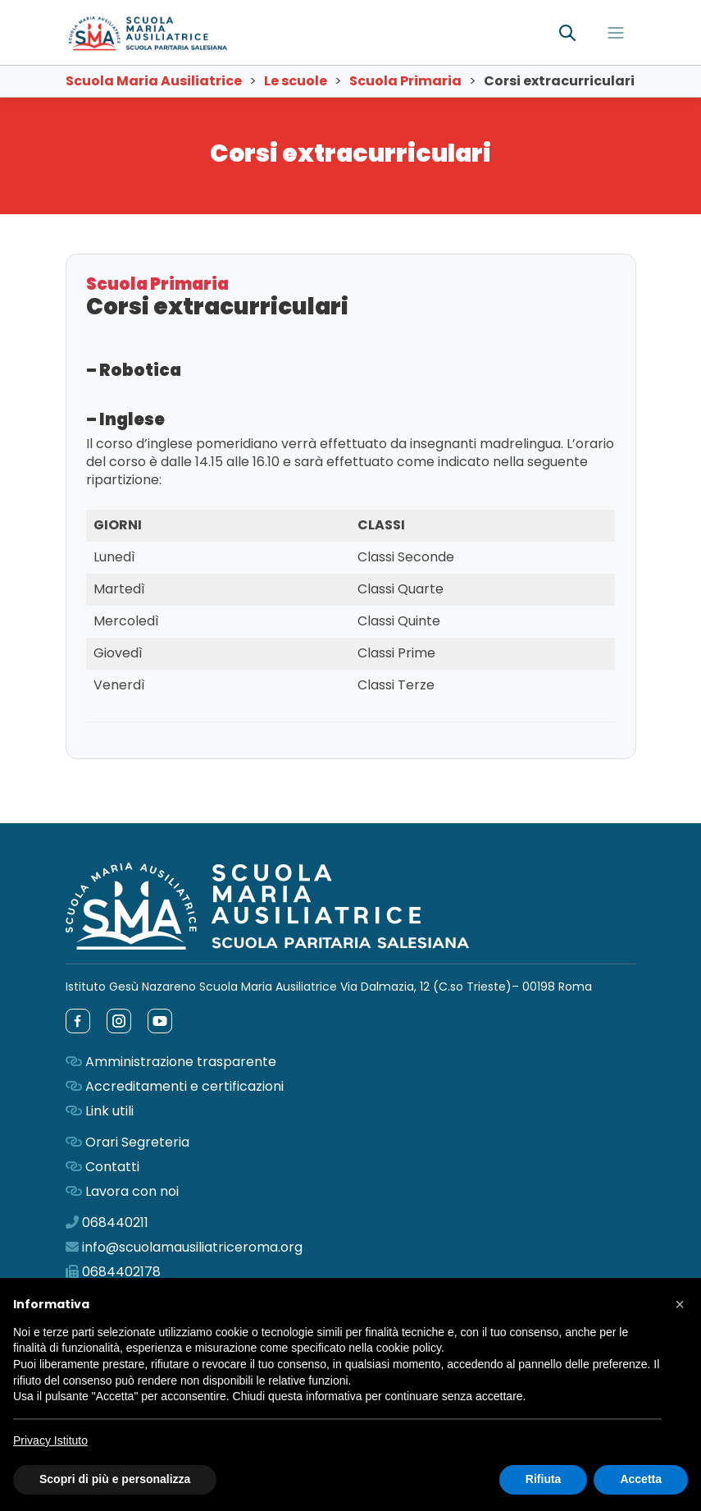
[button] (680, 1304)
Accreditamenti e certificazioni (184, 1086)
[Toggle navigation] (615, 33)
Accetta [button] (641, 1479)
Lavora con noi (132, 1191)
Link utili (109, 1110)
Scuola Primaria (157, 283)
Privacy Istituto (50, 1440)
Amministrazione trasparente (180, 1061)
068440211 (115, 1222)
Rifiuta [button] (544, 1479)
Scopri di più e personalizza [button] (114, 1479)
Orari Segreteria (137, 1142)
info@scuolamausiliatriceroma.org (192, 1247)
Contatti (112, 1166)
